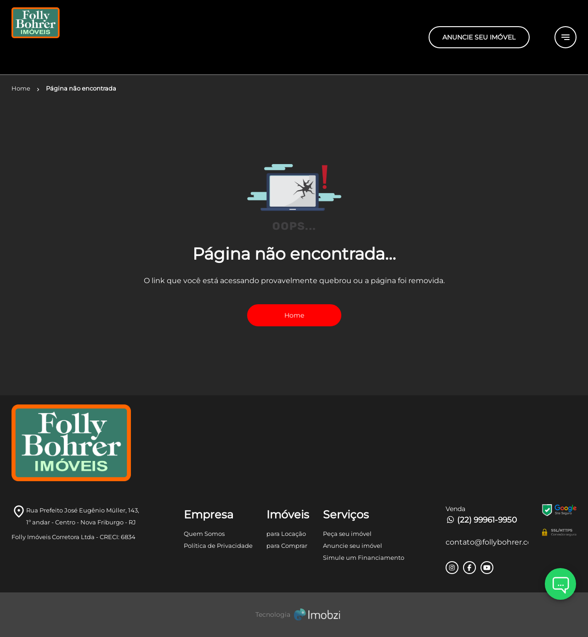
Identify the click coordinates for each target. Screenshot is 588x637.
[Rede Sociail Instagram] (452, 567)
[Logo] (105, 37)
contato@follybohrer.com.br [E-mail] (487, 542)
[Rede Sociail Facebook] (469, 567)
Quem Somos (204, 533)
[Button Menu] (565, 37)
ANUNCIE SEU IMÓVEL (478, 37)
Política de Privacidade (218, 545)
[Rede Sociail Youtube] (487, 567)
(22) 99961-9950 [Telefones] (481, 519)
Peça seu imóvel (347, 533)
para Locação (286, 533)
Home (294, 315)
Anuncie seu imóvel (352, 545)
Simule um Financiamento (363, 557)
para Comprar (286, 545)
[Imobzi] (294, 614)
